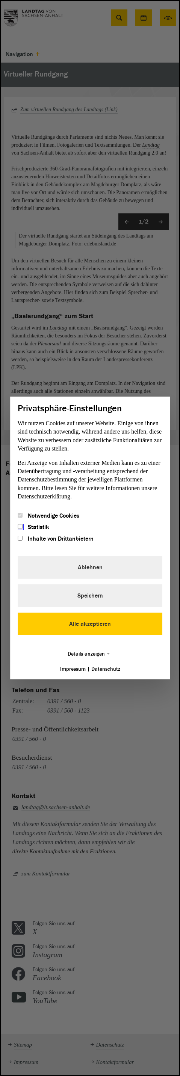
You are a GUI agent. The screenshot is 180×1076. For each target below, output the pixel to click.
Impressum (73, 669)
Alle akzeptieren (90, 624)
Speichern (90, 595)
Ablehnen (90, 567)
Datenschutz (105, 669)
